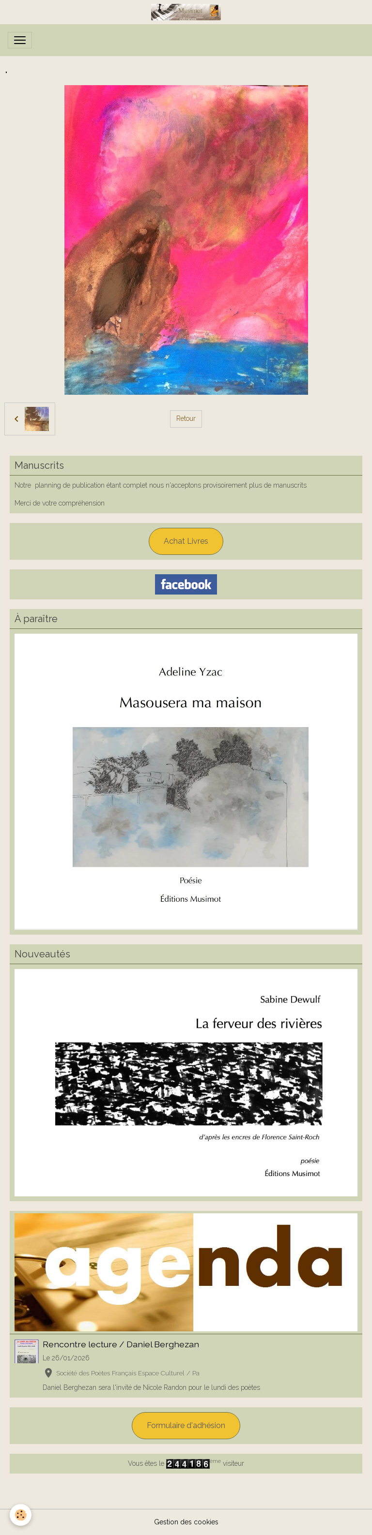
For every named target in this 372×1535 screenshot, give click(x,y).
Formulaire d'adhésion (186, 1425)
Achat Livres (186, 541)
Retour (186, 418)
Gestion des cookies (186, 1522)
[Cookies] (20, 1515)
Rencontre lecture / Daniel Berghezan (121, 1344)
